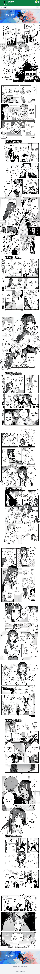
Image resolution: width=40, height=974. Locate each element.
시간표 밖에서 (8, 4)
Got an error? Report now (20, 966)
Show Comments (20, 971)
